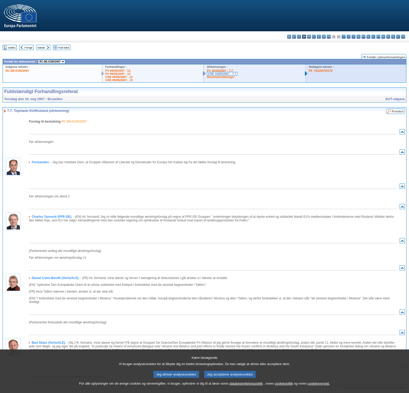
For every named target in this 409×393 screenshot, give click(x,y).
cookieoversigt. (319, 390)
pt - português (378, 37)
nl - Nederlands (368, 37)
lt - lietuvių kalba (354, 37)
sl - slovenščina (393, 37)
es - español (294, 37)
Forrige (28, 47)
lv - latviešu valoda (349, 37)
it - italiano (344, 37)
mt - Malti (363, 37)
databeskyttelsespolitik (246, 390)
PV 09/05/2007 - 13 (117, 73)
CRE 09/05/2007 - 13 (119, 80)
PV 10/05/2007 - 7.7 (220, 70)
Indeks (11, 47)
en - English (324, 37)
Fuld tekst (63, 47)
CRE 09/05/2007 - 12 (119, 76)
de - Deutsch (309, 37)
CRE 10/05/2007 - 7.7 (222, 73)
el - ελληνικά (319, 37)
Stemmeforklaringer (220, 76)
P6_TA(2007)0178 (321, 70)
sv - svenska (403, 37)
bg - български (289, 37)
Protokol (398, 111)
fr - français (329, 37)
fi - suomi (398, 37)
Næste (41, 47)
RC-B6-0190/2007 (17, 70)
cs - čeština (299, 37)
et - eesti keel (314, 37)
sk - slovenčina (388, 37)
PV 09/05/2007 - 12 (117, 70)
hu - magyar (358, 37)
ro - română (383, 37)
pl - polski (373, 37)
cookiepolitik (284, 390)
